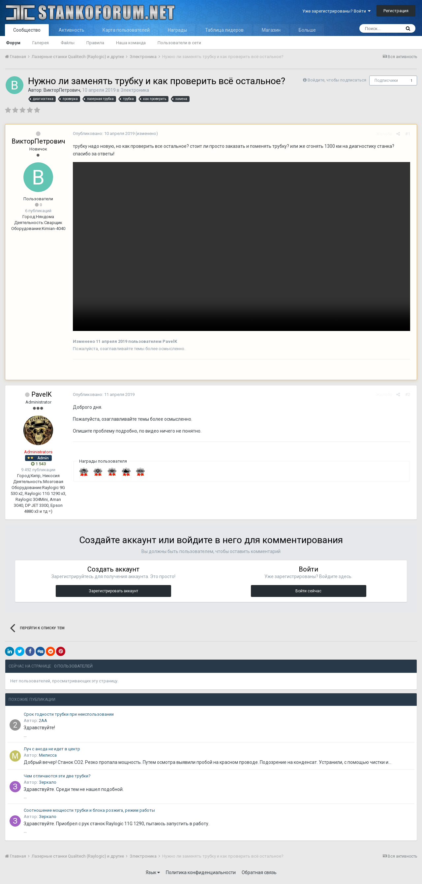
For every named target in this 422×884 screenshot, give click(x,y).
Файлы (68, 42)
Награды (177, 30)
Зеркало (47, 783)
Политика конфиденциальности (201, 874)
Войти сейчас (308, 592)
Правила (95, 42)
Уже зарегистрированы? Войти (336, 11)
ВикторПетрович (62, 90)
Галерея (40, 42)
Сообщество (27, 30)
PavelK (41, 396)
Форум (13, 42)
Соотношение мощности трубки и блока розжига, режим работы (89, 811)
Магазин (271, 30)
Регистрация (395, 10)
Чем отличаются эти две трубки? (57, 777)
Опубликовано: (102, 133)
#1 (409, 133)
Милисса (48, 756)
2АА (43, 722)
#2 (409, 396)
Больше (307, 30)
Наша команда (131, 42)
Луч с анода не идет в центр (52, 750)
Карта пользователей (126, 30)
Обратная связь (259, 874)
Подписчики (386, 80)
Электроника (134, 90)
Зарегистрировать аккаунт (113, 592)
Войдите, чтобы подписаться (337, 80)
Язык (153, 874)
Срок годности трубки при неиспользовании (69, 715)
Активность (71, 30)
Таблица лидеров (224, 30)
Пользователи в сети (179, 42)
